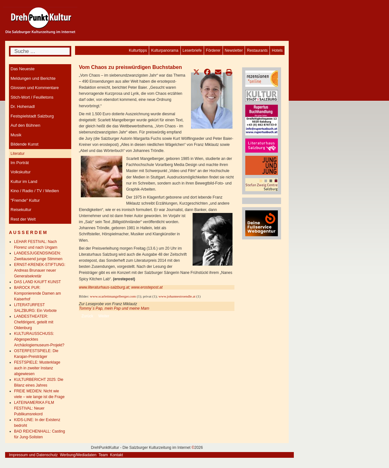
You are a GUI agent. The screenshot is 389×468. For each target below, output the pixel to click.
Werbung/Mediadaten (78, 455)
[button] (196, 72)
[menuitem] (277, 50)
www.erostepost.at (147, 287)
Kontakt (116, 455)
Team (103, 455)
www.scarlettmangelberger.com (113, 296)
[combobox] (40, 51)
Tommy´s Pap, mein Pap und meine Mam (114, 308)
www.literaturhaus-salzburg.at (104, 287)
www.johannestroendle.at (176, 296)
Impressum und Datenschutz (33, 455)
